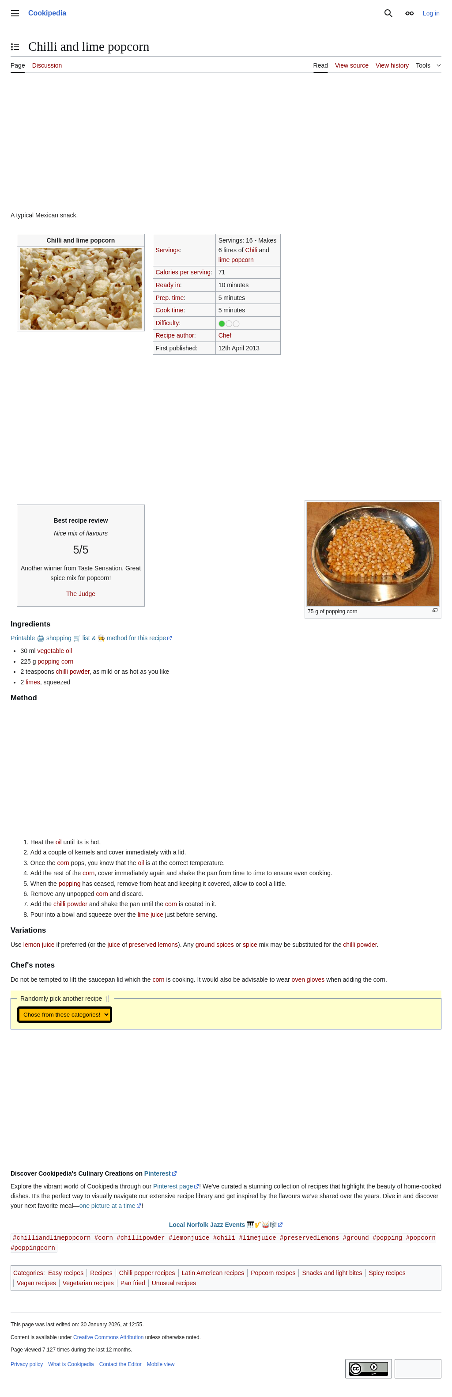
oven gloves (308, 979)
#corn (103, 1237)
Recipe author (174, 335)
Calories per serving (183, 272)
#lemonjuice (189, 1237)
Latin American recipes (213, 1272)
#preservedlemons (309, 1237)
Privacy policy (27, 1363)
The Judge (80, 593)
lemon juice (39, 944)
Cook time (169, 310)
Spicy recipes (387, 1272)
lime (224, 259)
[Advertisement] (226, 145)
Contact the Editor (120, 1363)
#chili (224, 1237)
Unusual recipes (174, 1282)
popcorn (242, 259)
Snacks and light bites (332, 1272)
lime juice (150, 914)
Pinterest (157, 1173)
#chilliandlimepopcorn (51, 1237)
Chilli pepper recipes (147, 1272)
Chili (251, 250)
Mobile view (161, 1363)
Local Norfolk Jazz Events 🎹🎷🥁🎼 (223, 1224)
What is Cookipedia (71, 1363)
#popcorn (421, 1237)
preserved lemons (153, 944)
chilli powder (73, 671)
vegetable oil (55, 650)
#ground (356, 1237)
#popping (387, 1237)
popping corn (55, 661)
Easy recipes (65, 1272)
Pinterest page (173, 1186)
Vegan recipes (36, 1282)
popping (70, 883)
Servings (167, 250)
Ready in (167, 285)
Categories (28, 1272)
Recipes (101, 1272)
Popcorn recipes (273, 1272)
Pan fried (133, 1282)
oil (59, 842)
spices (225, 944)
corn (63, 862)
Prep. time (169, 297)
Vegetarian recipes (88, 1282)
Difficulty (167, 322)
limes (33, 682)
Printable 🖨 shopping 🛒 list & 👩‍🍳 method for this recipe (88, 638)
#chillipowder (141, 1237)
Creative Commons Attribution (108, 1336)
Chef (225, 335)
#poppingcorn (33, 1247)
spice (250, 944)
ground (205, 944)
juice (113, 944)
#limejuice (257, 1237)
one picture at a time (107, 1205)
